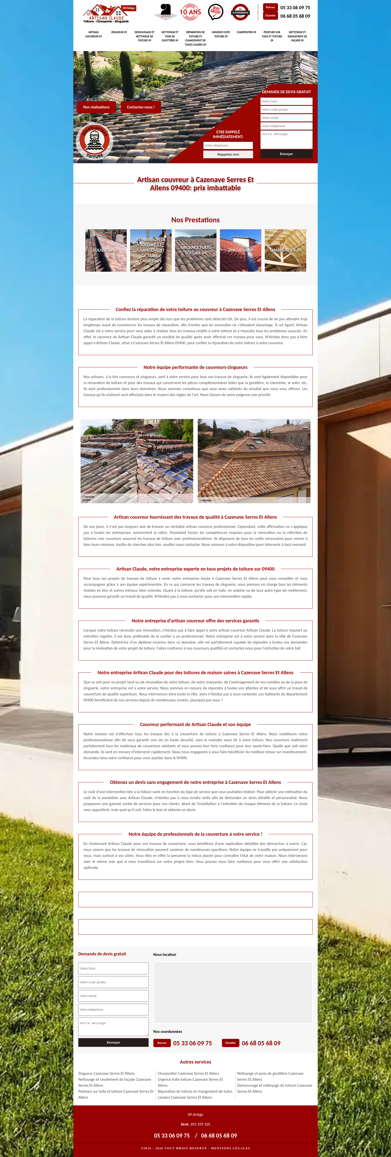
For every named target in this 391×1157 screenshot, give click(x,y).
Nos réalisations (96, 107)
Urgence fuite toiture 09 (221, 34)
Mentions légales (230, 1148)
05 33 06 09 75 (295, 7)
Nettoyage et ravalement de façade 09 (297, 36)
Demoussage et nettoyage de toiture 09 (144, 36)
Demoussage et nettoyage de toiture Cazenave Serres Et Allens (274, 1088)
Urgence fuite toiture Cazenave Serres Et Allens (190, 1082)
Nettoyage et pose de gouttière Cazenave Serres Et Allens (270, 1076)
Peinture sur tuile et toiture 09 (272, 36)
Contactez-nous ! (141, 107)
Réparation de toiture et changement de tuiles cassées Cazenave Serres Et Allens (195, 1094)
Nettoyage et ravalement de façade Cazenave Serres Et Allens (114, 1082)
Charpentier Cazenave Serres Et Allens (188, 1073)
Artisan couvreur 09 (93, 34)
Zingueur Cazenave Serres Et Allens (106, 1073)
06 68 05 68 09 (295, 16)
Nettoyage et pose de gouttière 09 (170, 36)
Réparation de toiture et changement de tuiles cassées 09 (195, 38)
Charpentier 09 (246, 32)
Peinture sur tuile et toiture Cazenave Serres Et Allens (116, 1094)
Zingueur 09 (119, 32)
